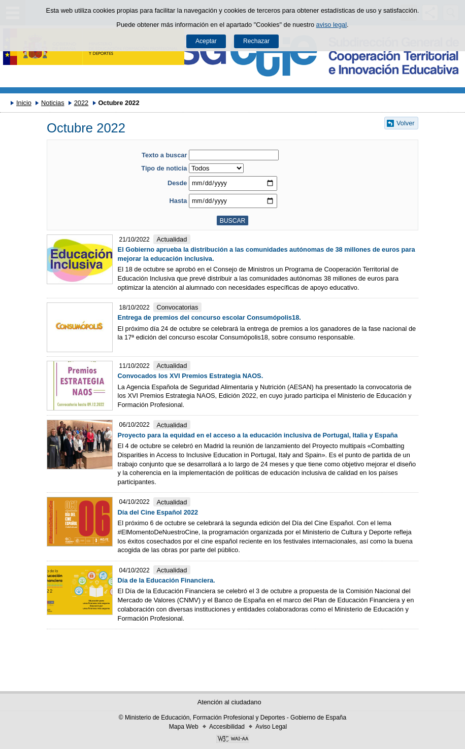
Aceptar (206, 41)
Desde (177, 183)
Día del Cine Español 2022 (158, 512)
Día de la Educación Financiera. (166, 580)
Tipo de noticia (164, 168)
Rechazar (256, 41)
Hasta (178, 201)
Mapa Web (183, 726)
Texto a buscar (164, 155)
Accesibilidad (227, 726)
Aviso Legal (271, 726)
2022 (81, 103)
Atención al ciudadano (229, 702)
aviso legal (331, 24)
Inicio (23, 103)
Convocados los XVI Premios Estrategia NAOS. (190, 376)
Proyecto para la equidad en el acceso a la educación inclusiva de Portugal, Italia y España (258, 435)
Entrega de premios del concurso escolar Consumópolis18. (209, 317)
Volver (405, 123)
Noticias (52, 103)
